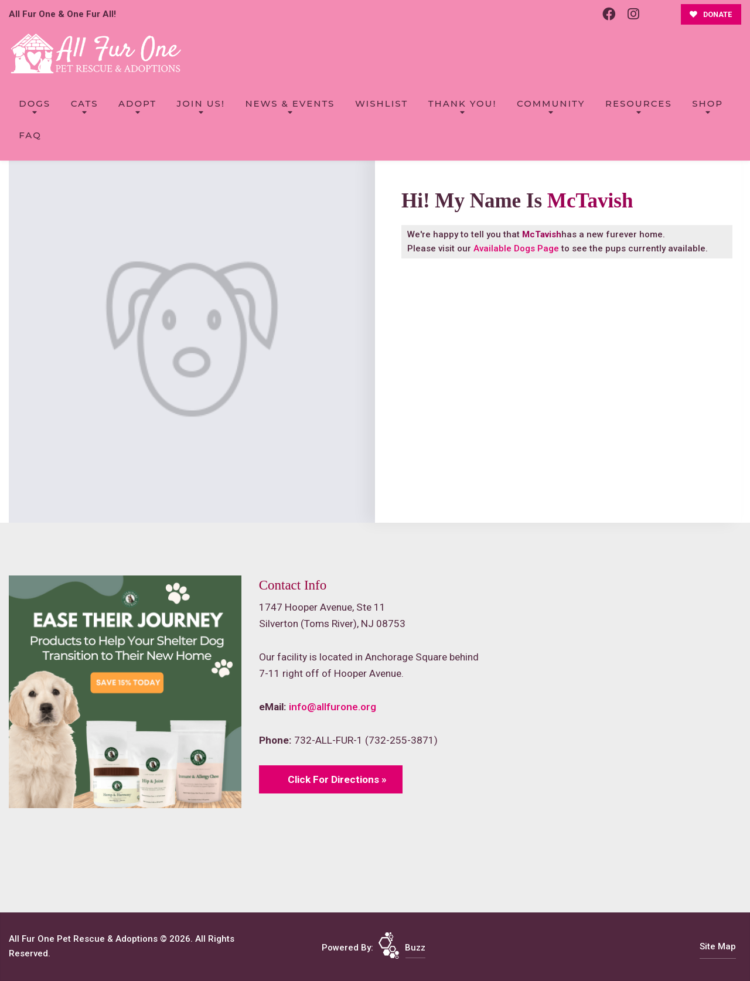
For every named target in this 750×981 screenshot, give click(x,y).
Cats (84, 103)
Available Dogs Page (516, 248)
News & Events (290, 103)
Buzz (415, 947)
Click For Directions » (337, 779)
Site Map (718, 946)
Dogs (34, 103)
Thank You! (462, 103)
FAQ (30, 135)
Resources (638, 103)
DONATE (711, 14)
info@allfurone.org (332, 707)
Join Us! (201, 103)
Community (551, 103)
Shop (707, 103)
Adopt (137, 103)
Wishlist (381, 103)
